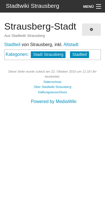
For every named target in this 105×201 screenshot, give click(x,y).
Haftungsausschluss (52, 92)
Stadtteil (12, 44)
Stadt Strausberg (48, 54)
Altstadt (71, 44)
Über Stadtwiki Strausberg (52, 86)
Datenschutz (52, 81)
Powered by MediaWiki (53, 101)
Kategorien (16, 54)
